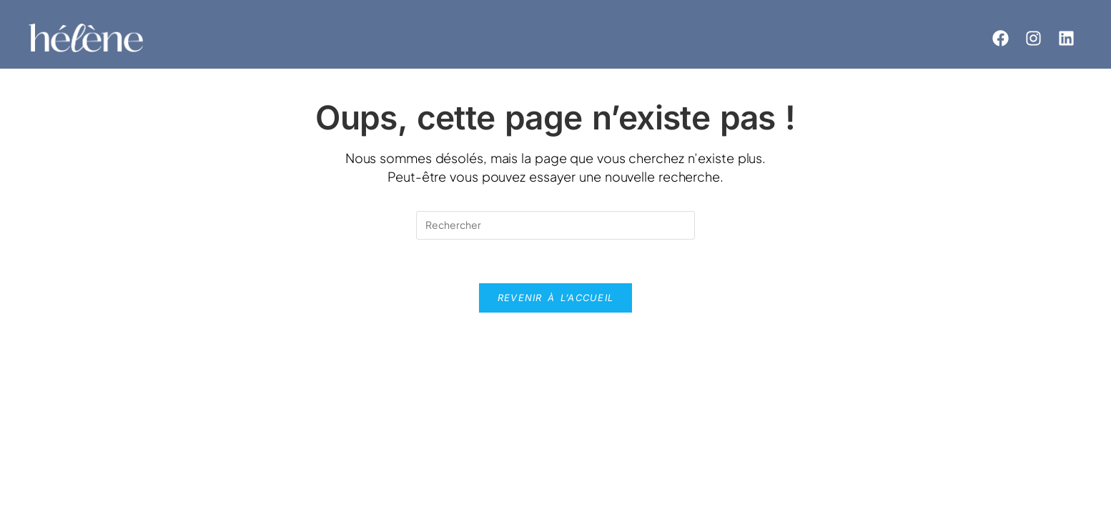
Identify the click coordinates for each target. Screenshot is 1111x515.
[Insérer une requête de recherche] (555, 225)
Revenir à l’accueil (556, 297)
